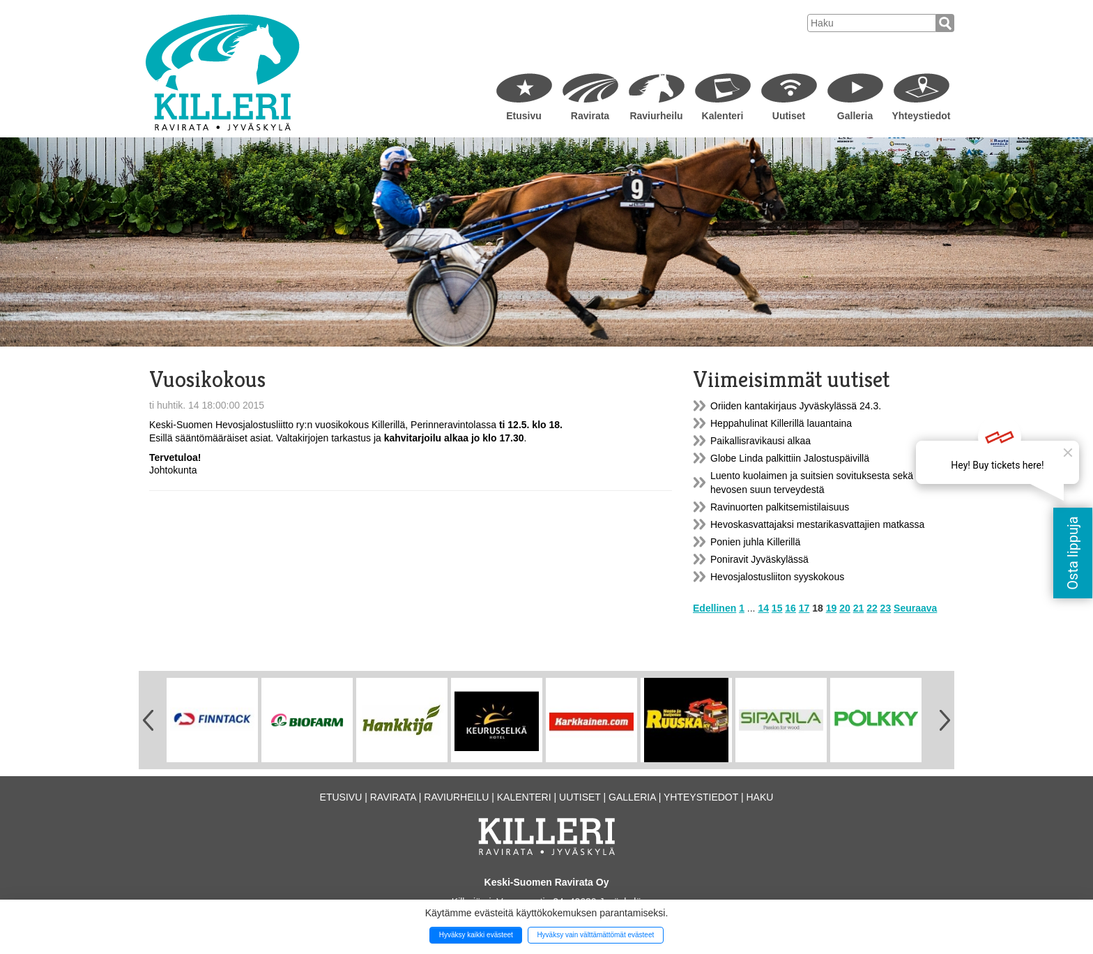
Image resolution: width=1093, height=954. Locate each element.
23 (886, 608)
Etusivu (524, 115)
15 (777, 608)
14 (763, 608)
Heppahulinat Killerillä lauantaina (781, 423)
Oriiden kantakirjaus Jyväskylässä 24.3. (795, 405)
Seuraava (915, 608)
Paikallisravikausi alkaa (760, 440)
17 (804, 608)
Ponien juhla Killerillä (755, 541)
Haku (759, 797)
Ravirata (590, 115)
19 (831, 608)
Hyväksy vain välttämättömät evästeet (595, 935)
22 (872, 608)
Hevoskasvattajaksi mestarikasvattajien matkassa (817, 524)
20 (844, 608)
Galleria (855, 115)
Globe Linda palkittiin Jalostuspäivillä (789, 458)
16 (790, 608)
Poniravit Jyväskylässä (759, 559)
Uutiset (788, 115)
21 (858, 608)
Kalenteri (723, 115)
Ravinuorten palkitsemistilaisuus (779, 507)
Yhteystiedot (921, 115)
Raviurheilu (655, 115)
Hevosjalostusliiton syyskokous (777, 576)
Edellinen (714, 608)
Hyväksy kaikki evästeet (476, 935)
